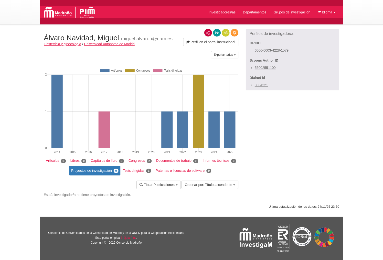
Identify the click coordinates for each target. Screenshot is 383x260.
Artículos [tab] (56, 161)
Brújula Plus (128, 237)
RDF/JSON (234, 33)
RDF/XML (208, 33)
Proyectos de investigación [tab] (94, 171)
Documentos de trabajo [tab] (177, 161)
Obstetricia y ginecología (62, 44)
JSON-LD (217, 33)
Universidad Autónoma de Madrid (109, 44)
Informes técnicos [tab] (219, 161)
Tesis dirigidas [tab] (137, 171)
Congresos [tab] (140, 161)
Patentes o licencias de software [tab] (183, 171)
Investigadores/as (222, 12)
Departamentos (254, 12)
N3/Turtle (226, 33)
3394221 (261, 85)
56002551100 (265, 68)
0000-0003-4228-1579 (272, 50)
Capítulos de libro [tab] (107, 161)
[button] (326, 12)
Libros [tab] (78, 161)
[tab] (292, 33)
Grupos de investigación (292, 12)
